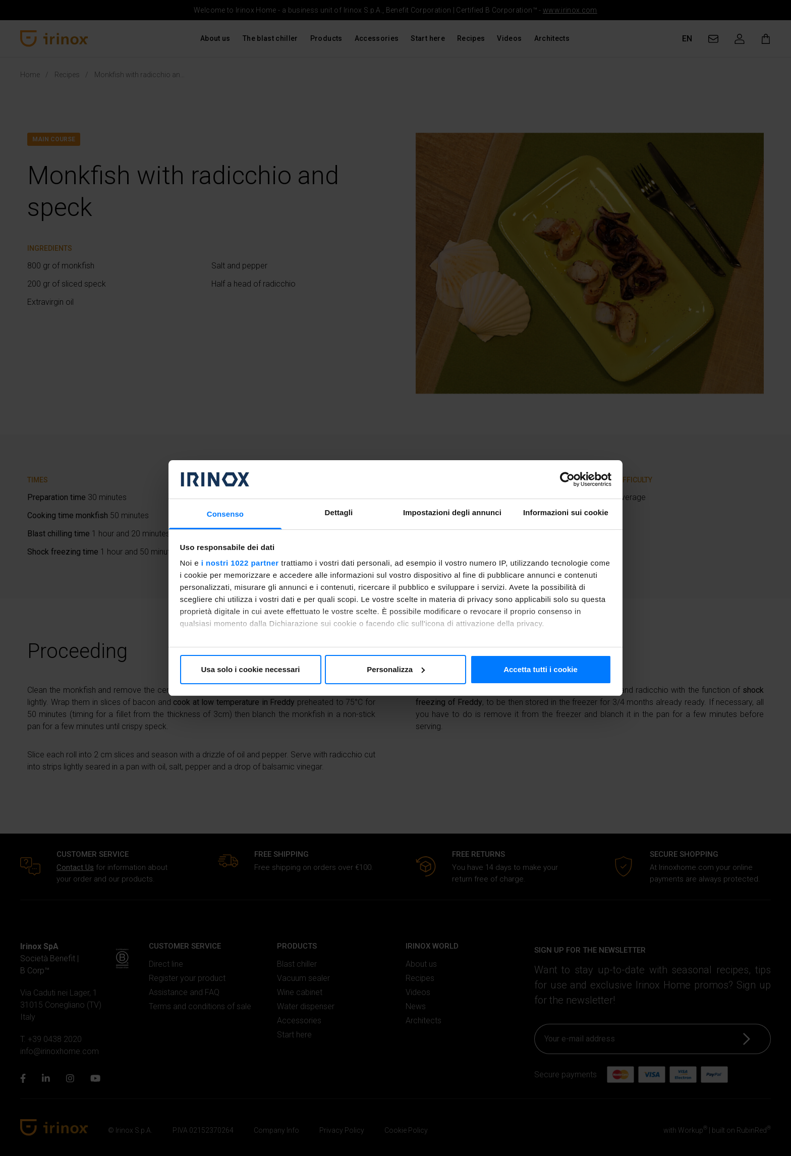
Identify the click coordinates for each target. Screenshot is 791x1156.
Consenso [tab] (225, 514)
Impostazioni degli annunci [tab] (452, 512)
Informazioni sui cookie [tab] (565, 512)
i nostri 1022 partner (240, 563)
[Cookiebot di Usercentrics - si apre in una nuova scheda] (567, 479)
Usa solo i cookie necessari (250, 669)
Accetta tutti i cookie (540, 669)
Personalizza (396, 669)
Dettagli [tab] (339, 512)
